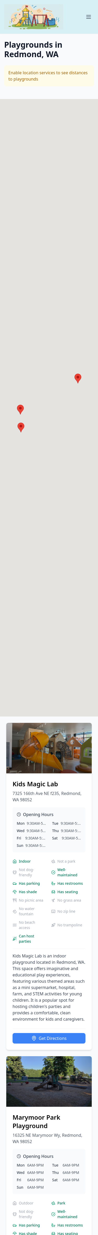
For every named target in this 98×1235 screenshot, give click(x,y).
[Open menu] (88, 17)
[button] (20, 409)
